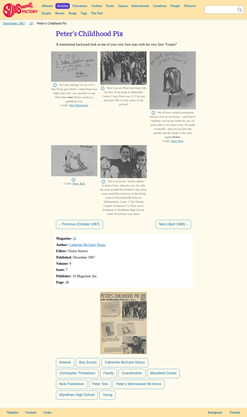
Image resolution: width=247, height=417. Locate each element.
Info (55, 85)
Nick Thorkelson (78, 105)
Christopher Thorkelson (77, 373)
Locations (159, 6)
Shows (59, 13)
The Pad (96, 13)
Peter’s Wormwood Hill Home (138, 384)
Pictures (190, 6)
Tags (84, 13)
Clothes (96, 6)
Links (47, 412)
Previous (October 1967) (81, 224)
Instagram (215, 412)
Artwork (65, 362)
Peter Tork (177, 141)
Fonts (110, 6)
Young (107, 395)
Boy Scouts (88, 362)
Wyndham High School (77, 395)
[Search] (220, 9)
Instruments (140, 6)
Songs (72, 13)
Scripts (46, 13)
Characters (79, 6)
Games (122, 6)
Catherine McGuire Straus (87, 245)
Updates (12, 412)
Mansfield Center (163, 373)
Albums (47, 6)
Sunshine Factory (20, 9)
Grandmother (132, 373)
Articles (62, 6)
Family (108, 373)
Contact (30, 412)
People (175, 6)
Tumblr (234, 412)
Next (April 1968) (172, 224)
